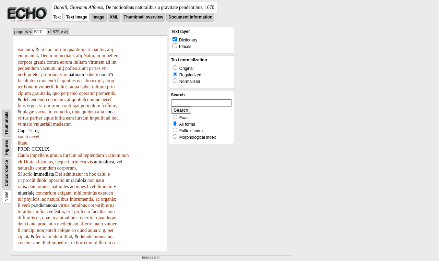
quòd (82, 230)
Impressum (151, 257)
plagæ (28, 111)
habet (85, 86)
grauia (40, 62)
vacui (23, 136)
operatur (87, 93)
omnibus (78, 205)
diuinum (104, 186)
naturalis (26, 168)
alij (110, 49)
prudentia (47, 223)
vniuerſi (46, 86)
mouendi (47, 80)
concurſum (46, 193)
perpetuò (69, 93)
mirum (60, 49)
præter (34, 74)
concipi (29, 230)
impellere (111, 55)
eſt (20, 161)
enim (22, 55)
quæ (46, 217)
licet (91, 186)
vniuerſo (62, 111)
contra (53, 62)
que (36, 242)
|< (26, 31)
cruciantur (95, 49)
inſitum (99, 86)
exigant (64, 193)
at (68, 99)
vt (41, 105)
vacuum (25, 49)
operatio (56, 180)
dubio (42, 180)
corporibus (98, 205)
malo (27, 124)
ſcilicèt (62, 86)
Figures (6, 147)
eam (70, 118)
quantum (76, 49)
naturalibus (58, 199)
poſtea (71, 68)
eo (73, 230)
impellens (39, 155)
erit (70, 211)
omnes (44, 186)
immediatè (64, 55)
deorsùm (56, 99)
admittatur (73, 174)
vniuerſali (42, 124)
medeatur (62, 124)
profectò (82, 211)
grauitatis (41, 93)
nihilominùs (85, 193)
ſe (59, 80)
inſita (60, 118)
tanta (31, 223)
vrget (32, 105)
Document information (190, 17)
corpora (25, 62)
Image (99, 17)
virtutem (96, 62)
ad (108, 62)
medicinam (67, 223)
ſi (19, 205)
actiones (78, 186)
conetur (25, 242)
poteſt (50, 230)
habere (91, 74)
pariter (36, 118)
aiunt (33, 55)
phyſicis (31, 199)
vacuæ (41, 111)
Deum (46, 55)
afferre (86, 223)
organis (108, 199)
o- (114, 242)
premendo (105, 93)
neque (61, 161)
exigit (97, 80)
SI (20, 174)
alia (100, 111)
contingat (71, 105)
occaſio (84, 80)
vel (119, 161)
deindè (86, 236)
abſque (63, 230)
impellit (97, 118)
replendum (93, 155)
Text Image (76, 17)
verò (26, 205)
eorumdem (45, 168)
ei (38, 217)
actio (27, 174)
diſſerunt (103, 242)
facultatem (28, 80)
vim (64, 74)
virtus (23, 118)
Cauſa (23, 155)
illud (67, 236)
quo (56, 93)
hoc (48, 49)
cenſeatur (55, 211)
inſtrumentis (81, 199)
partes (94, 68)
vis (90, 161)
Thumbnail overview (143, 17)
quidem (89, 111)
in (42, 49)
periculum (90, 105)
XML (114, 17)
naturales (60, 186)
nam (32, 186)
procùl (29, 180)
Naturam (91, 55)
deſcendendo (35, 99)
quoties (68, 80)
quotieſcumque (86, 99)
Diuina (30, 161)
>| (66, 31)
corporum (66, 168)
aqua (74, 86)
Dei (58, 174)
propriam (50, 74)
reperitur (87, 217)
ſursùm (81, 118)
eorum (66, 62)
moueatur (102, 236)
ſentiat (42, 236)
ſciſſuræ (109, 105)
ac (44, 199)
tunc (76, 111)
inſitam (80, 62)
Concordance (6, 173)
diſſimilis (26, 217)
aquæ (49, 118)
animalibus (66, 217)
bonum (30, 86)
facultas (45, 161)
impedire (60, 242)
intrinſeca (77, 161)
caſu (101, 174)
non (125, 155)
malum (55, 236)
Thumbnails (6, 123)
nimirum (52, 105)
